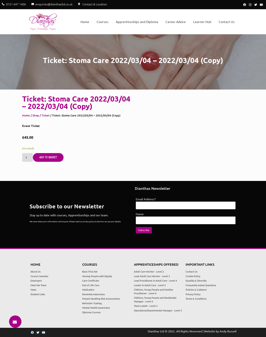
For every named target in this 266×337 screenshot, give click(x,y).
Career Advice (176, 22)
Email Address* (146, 199)
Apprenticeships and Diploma (137, 22)
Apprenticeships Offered (156, 264)
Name (140, 213)
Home (85, 22)
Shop (36, 115)
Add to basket (48, 157)
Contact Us (227, 22)
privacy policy (88, 221)
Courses (102, 22)
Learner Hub (202, 22)
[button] (15, 321)
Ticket (46, 115)
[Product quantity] (27, 157)
